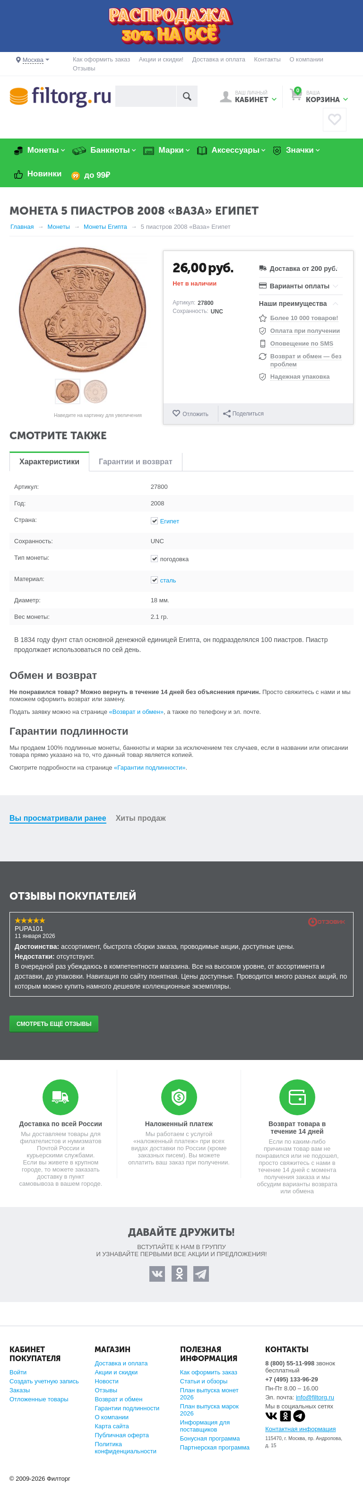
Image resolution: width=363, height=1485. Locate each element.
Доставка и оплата (218, 59)
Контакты (267, 59)
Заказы (19, 1390)
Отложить (195, 414)
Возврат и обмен (118, 1399)
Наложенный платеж (179, 1124)
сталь (168, 580)
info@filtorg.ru (315, 1397)
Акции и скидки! (161, 59)
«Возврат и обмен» (136, 711)
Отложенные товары (39, 1399)
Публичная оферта (122, 1435)
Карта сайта (112, 1426)
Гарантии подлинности (127, 1408)
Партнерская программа (215, 1447)
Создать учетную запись (44, 1381)
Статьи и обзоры (204, 1381)
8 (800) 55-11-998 (289, 1363)
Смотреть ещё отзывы (54, 1024)
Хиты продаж (141, 818)
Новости (106, 1381)
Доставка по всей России (61, 1124)
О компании (306, 59)
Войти (17, 1372)
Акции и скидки (116, 1372)
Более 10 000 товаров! (304, 317)
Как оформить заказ (101, 59)
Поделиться (243, 413)
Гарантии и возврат (136, 462)
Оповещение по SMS (301, 343)
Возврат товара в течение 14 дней (297, 1127)
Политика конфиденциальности (125, 1448)
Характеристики (49, 462)
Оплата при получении (305, 330)
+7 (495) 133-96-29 (291, 1379)
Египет (169, 521)
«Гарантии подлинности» (149, 767)
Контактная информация (300, 1429)
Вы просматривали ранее (57, 818)
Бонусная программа (210, 1438)
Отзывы (84, 68)
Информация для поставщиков (205, 1426)
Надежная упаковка (300, 376)
